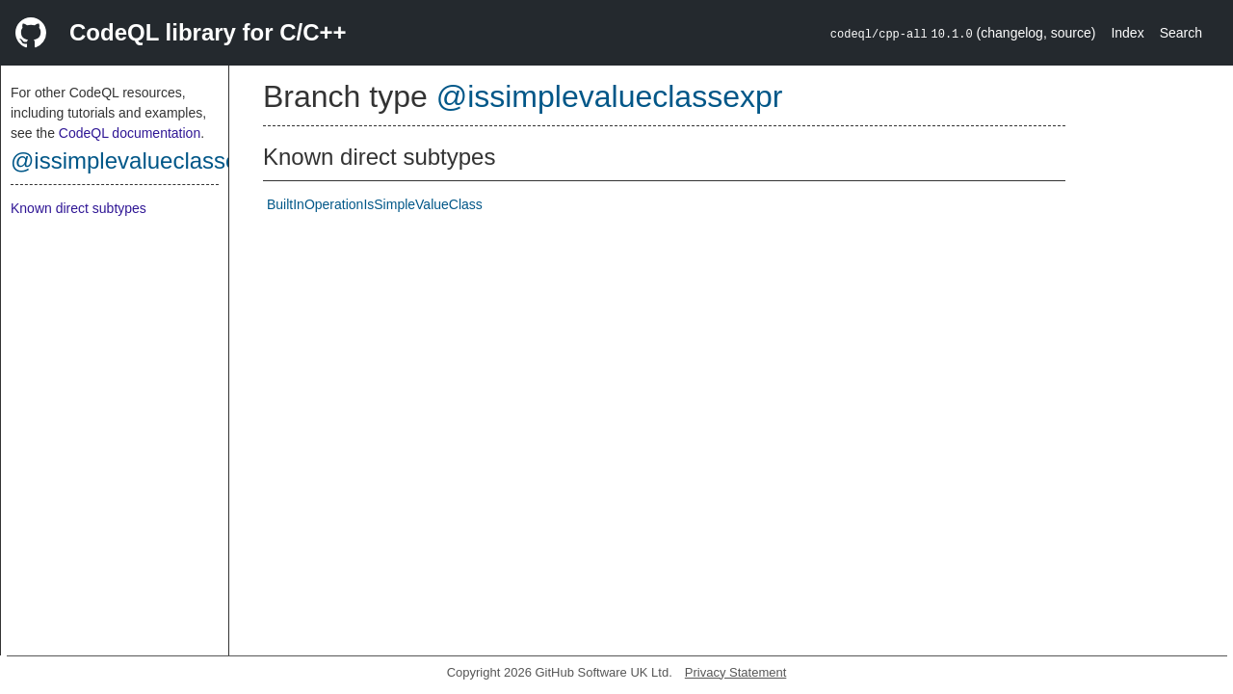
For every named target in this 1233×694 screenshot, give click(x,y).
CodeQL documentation (129, 133)
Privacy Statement (736, 672)
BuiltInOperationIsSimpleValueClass (375, 204)
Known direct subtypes (78, 208)
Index (1127, 32)
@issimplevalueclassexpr (141, 160)
